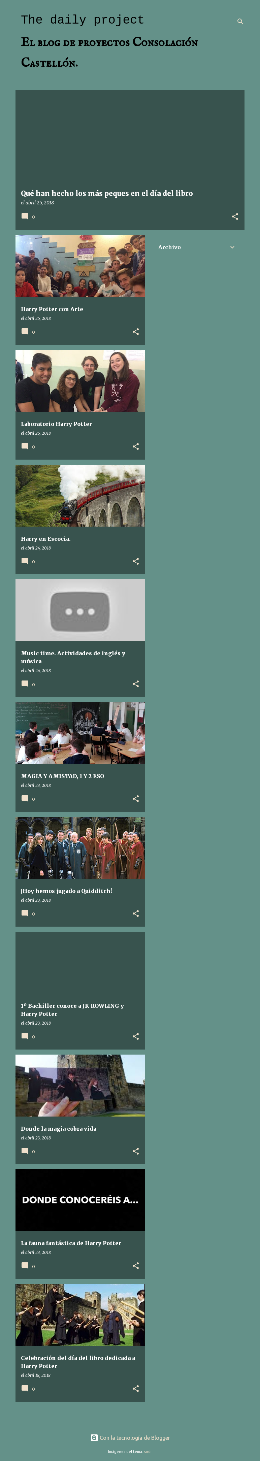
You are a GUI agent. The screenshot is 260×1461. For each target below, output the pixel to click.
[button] (235, 217)
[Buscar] (240, 21)
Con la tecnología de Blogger (130, 1438)
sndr (148, 1452)
